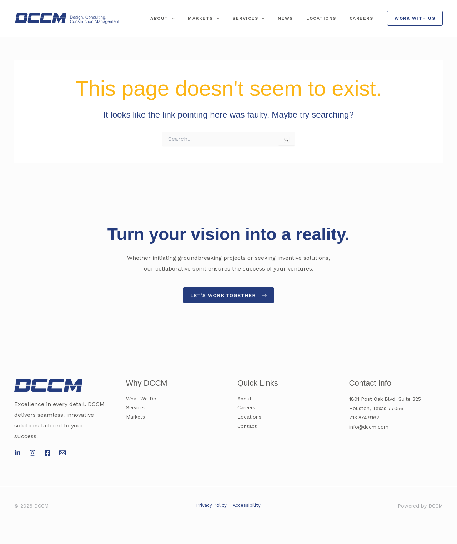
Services (265, 18)
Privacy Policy (211, 505)
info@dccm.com (369, 427)
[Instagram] (32, 453)
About (188, 18)
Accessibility (246, 505)
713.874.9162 (364, 417)
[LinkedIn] (17, 453)
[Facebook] (47, 453)
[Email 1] (62, 453)
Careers (364, 18)
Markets (225, 18)
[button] (415, 18)
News (297, 18)
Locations (328, 18)
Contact (247, 427)
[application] (198, 18)
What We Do (141, 399)
